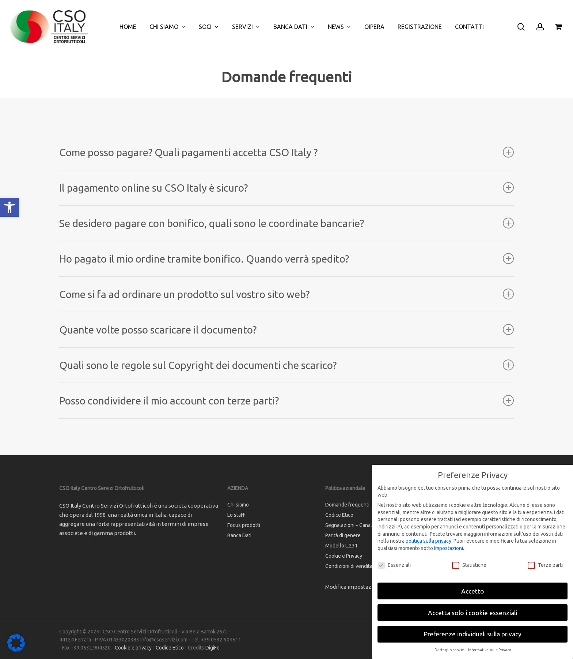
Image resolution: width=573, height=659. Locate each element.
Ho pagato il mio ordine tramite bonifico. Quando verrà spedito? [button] (286, 258)
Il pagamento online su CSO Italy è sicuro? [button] (286, 187)
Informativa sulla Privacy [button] (489, 650)
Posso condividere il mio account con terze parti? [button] (286, 400)
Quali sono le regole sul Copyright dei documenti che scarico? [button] (286, 365)
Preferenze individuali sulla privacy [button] (472, 633)
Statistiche (469, 565)
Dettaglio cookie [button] (450, 650)
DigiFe (212, 648)
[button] (9, 207)
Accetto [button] (472, 591)
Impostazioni (448, 548)
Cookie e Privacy (343, 556)
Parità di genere (343, 535)
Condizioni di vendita (348, 566)
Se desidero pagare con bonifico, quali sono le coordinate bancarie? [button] (286, 223)
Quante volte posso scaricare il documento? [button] (286, 329)
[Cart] (559, 27)
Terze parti (545, 565)
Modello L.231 (341, 546)
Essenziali (394, 565)
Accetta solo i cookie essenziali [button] (472, 612)
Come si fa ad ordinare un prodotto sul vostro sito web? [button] (286, 294)
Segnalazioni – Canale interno (358, 525)
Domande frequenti (347, 505)
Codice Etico (339, 515)
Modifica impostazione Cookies (364, 587)
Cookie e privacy (133, 648)
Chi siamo (238, 505)
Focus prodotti (243, 525)
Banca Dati (239, 535)
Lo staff (236, 515)
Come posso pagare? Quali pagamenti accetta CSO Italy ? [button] (286, 152)
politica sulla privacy (428, 541)
